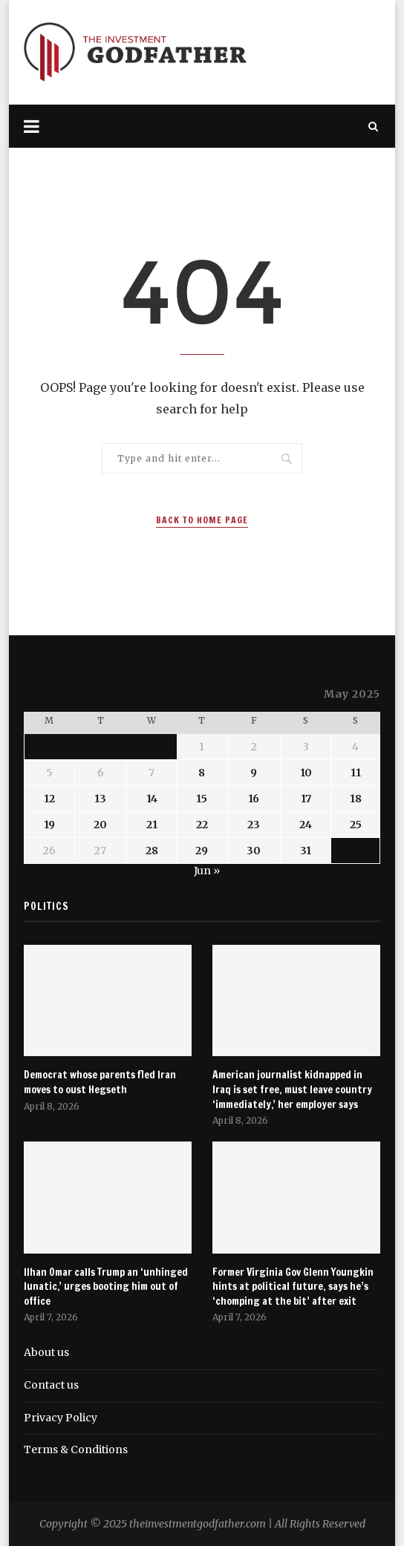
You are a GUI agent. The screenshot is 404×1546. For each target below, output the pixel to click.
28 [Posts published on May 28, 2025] (152, 850)
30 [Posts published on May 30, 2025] (254, 850)
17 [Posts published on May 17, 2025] (306, 798)
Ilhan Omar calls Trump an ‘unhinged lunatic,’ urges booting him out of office (106, 1286)
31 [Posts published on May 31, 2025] (305, 850)
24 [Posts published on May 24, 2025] (305, 824)
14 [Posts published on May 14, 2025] (151, 798)
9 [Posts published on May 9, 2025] (253, 772)
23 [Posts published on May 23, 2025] (253, 824)
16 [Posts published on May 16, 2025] (253, 798)
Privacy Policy (60, 1417)
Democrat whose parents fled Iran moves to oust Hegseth (100, 1082)
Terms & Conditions (76, 1449)
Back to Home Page (202, 520)
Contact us (51, 1385)
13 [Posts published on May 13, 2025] (100, 798)
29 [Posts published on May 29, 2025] (201, 850)
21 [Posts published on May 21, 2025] (151, 824)
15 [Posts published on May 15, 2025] (201, 798)
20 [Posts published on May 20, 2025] (100, 824)
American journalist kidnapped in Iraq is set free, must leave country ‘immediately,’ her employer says (292, 1089)
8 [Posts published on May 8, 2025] (201, 772)
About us (46, 1352)
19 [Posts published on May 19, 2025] (49, 824)
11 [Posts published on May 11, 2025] (356, 772)
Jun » (207, 870)
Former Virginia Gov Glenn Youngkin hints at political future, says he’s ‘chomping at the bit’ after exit (293, 1286)
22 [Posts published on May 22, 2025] (202, 824)
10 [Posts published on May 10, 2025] (306, 772)
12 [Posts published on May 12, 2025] (49, 798)
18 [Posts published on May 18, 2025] (356, 798)
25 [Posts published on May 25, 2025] (356, 824)
